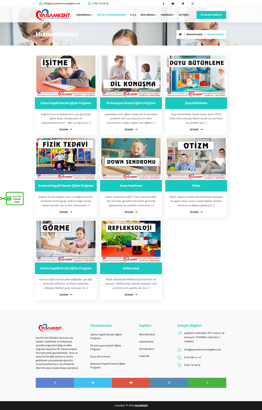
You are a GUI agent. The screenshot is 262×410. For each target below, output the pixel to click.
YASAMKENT (141, 405)
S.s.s (133, 14)
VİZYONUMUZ (146, 349)
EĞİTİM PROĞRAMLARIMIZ (111, 14)
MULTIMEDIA (149, 14)
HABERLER (167, 14)
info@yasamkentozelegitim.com (59, 3)
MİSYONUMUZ (147, 334)
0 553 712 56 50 (98, 3)
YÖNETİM (144, 356)
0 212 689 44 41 (192, 357)
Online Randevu (211, 15)
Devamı (65, 129)
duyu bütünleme (100, 356)
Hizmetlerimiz (194, 34)
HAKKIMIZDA (84, 14)
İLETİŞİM (184, 14)
